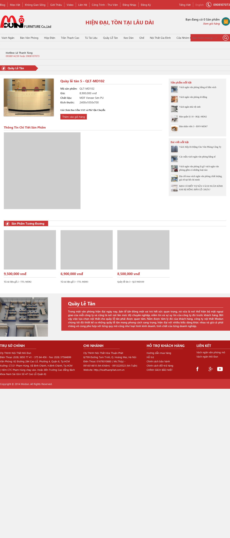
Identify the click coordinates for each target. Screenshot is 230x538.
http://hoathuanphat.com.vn (109, 369)
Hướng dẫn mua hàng (159, 352)
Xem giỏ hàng (211, 23)
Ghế (141, 38)
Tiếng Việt (185, 5)
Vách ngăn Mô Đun (207, 356)
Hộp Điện (49, 38)
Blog (2, 5)
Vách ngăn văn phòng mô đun (210, 353)
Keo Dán (129, 38)
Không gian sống (35, 5)
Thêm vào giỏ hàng (73, 117)
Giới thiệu (56, 5)
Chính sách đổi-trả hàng (160, 365)
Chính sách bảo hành (158, 361)
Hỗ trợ (150, 357)
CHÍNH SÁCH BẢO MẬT (159, 369)
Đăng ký (146, 5)
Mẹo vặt (15, 5)
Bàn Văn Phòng (29, 38)
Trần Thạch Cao (70, 38)
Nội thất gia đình (160, 38)
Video (70, 5)
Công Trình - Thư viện (105, 5)
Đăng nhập (129, 5)
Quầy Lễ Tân (110, 38)
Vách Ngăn (8, 38)
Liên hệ (82, 5)
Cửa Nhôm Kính (186, 38)
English (200, 5)
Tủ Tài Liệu (91, 38)
